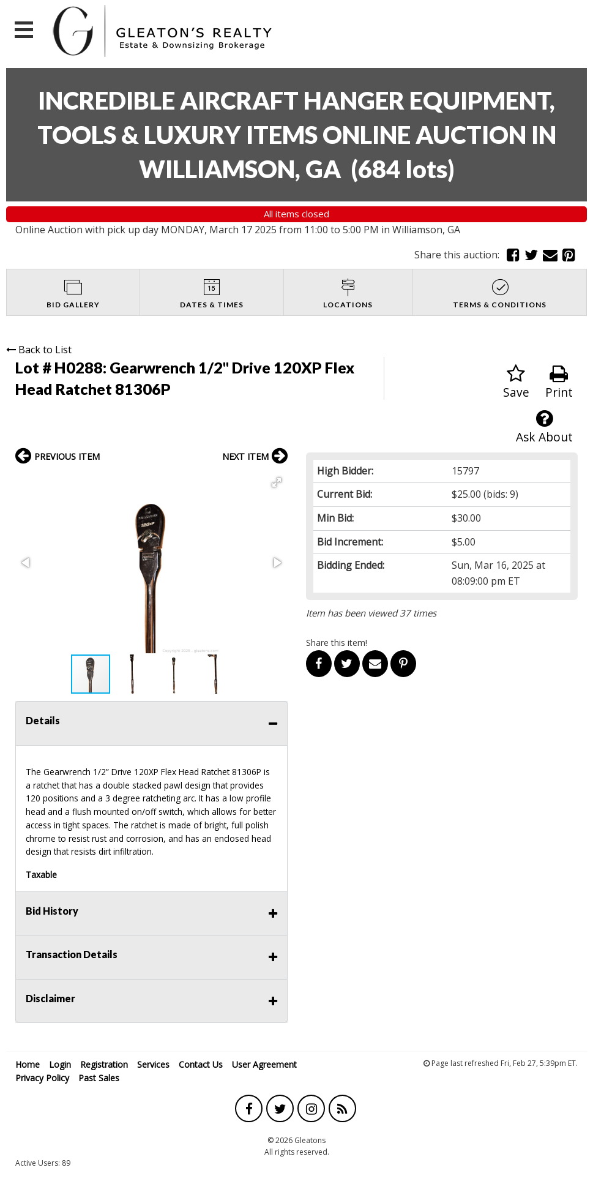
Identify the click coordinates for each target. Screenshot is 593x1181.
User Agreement (264, 1064)
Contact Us (201, 1064)
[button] (276, 482)
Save (516, 382)
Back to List (39, 349)
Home (27, 1064)
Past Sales (98, 1078)
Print (559, 382)
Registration (104, 1064)
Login (60, 1064)
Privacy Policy (42, 1078)
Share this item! (336, 642)
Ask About (544, 427)
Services (153, 1064)
